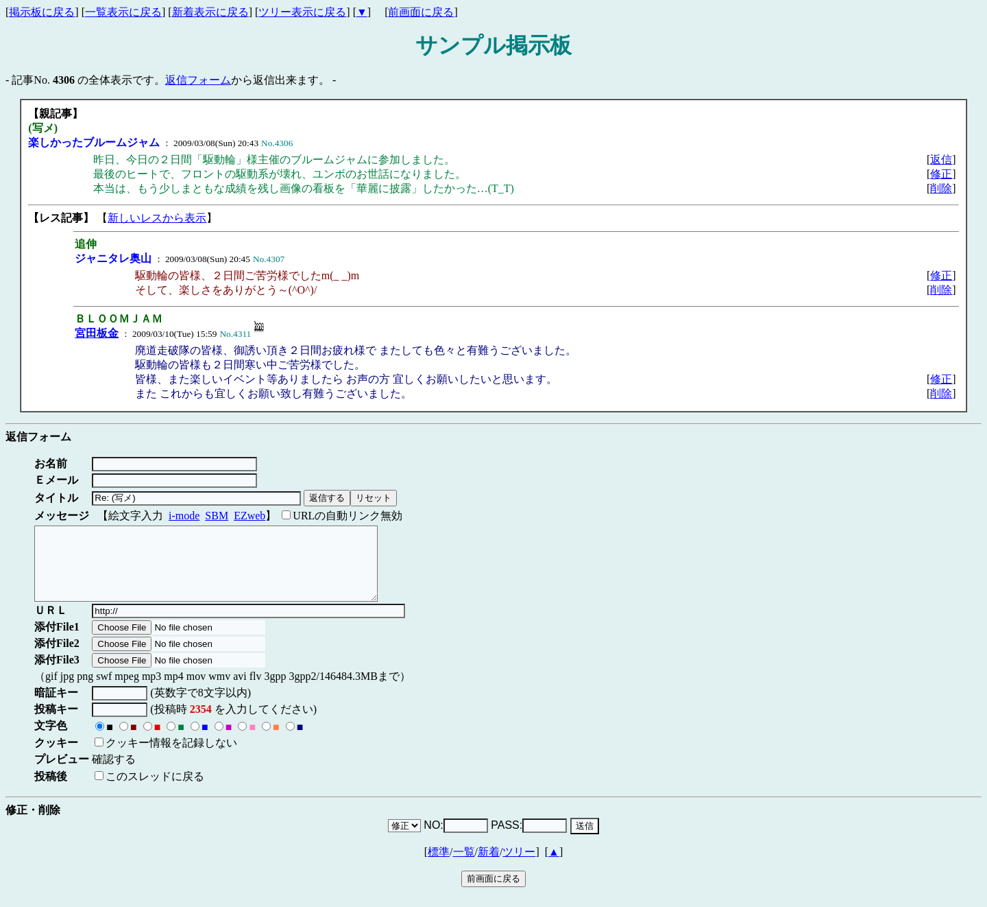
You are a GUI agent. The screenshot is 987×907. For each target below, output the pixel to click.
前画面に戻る (421, 12)
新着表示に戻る (210, 12)
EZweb (249, 515)
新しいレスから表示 (157, 218)
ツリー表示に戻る (302, 12)
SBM (216, 515)
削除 (941, 188)
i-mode (184, 515)
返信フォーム (198, 80)
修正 (941, 174)
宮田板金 (97, 333)
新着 (489, 866)
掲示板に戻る (42, 12)
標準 (439, 866)
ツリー (518, 866)
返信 (941, 159)
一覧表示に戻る (123, 12)
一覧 (464, 866)
